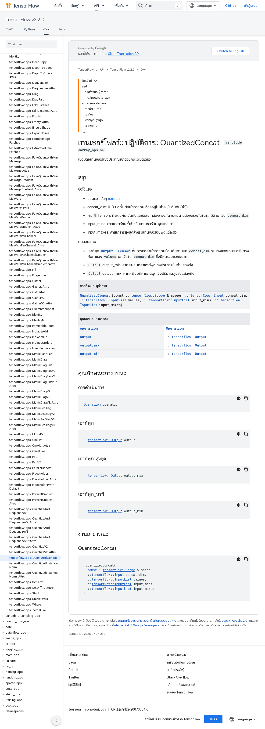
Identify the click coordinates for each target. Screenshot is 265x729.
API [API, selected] (96, 6)
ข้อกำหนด (74, 709)
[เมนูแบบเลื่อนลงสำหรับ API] (104, 5)
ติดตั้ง (58, 6)
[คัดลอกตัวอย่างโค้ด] (246, 398)
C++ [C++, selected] (46, 29)
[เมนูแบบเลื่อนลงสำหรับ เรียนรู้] (84, 5)
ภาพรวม (10, 29)
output (86, 337)
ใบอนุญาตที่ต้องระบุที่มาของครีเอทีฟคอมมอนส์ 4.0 (145, 620)
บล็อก (72, 662)
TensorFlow (86, 69)
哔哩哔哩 (75, 685)
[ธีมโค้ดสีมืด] (238, 398)
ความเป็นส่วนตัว (95, 709)
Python (29, 29)
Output (107, 251)
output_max (89, 345)
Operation (175, 328)
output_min (90, 353)
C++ (143, 69)
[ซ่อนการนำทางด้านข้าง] (56, 720)
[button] (30, 616)
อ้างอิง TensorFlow (180, 692)
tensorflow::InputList (106, 300)
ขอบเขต (114, 198)
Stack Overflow (178, 677)
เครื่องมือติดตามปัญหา (181, 662)
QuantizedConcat (95, 295)
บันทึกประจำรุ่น (176, 670)
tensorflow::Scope (148, 295)
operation (89, 328)
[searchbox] (31, 44)
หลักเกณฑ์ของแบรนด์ (181, 685)
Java (61, 29)
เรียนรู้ (75, 6)
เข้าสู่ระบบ (251, 5)
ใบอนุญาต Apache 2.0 (233, 620)
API (102, 69)
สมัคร (213, 719)
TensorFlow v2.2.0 (25, 20)
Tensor (124, 251)
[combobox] (159, 5)
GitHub (230, 6)
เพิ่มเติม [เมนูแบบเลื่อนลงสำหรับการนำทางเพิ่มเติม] (119, 6)
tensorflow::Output (189, 337)
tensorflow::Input (207, 295)
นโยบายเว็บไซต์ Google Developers (136, 625)
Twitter (73, 677)
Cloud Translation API (124, 54)
